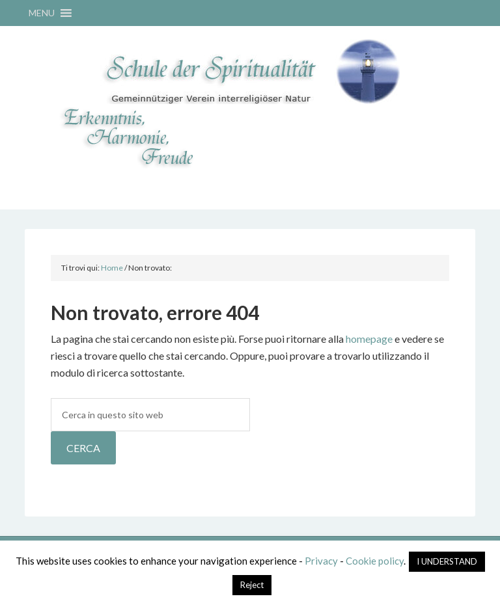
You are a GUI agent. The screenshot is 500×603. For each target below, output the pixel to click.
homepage (369, 338)
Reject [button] (252, 585)
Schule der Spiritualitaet (250, 71)
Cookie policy (375, 561)
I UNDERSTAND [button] (447, 561)
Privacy (321, 561)
